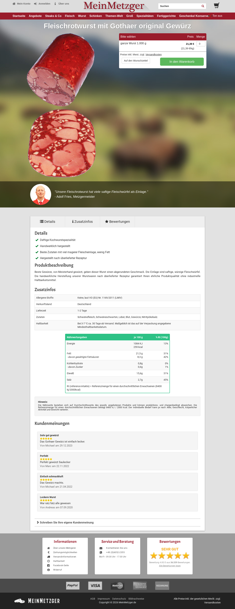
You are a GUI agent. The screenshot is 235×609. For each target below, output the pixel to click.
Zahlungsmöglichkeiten (62, 552)
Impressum (104, 598)
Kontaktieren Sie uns (113, 548)
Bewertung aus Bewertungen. (169, 562)
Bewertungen (117, 221)
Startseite (19, 15)
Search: (156, 4)
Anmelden (42, 3)
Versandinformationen (61, 557)
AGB (92, 598)
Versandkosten (153, 54)
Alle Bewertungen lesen (170, 566)
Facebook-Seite (58, 565)
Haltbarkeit (56, 561)
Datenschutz (119, 598)
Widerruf (54, 570)
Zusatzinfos (82, 221)
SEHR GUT (170, 549)
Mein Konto (21, 3)
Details (47, 221)
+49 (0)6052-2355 (112, 552)
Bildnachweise (136, 598)
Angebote (35, 15)
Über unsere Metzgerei (61, 548)
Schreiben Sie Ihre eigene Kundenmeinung (65, 522)
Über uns (61, 3)
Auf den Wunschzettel (136, 60)
